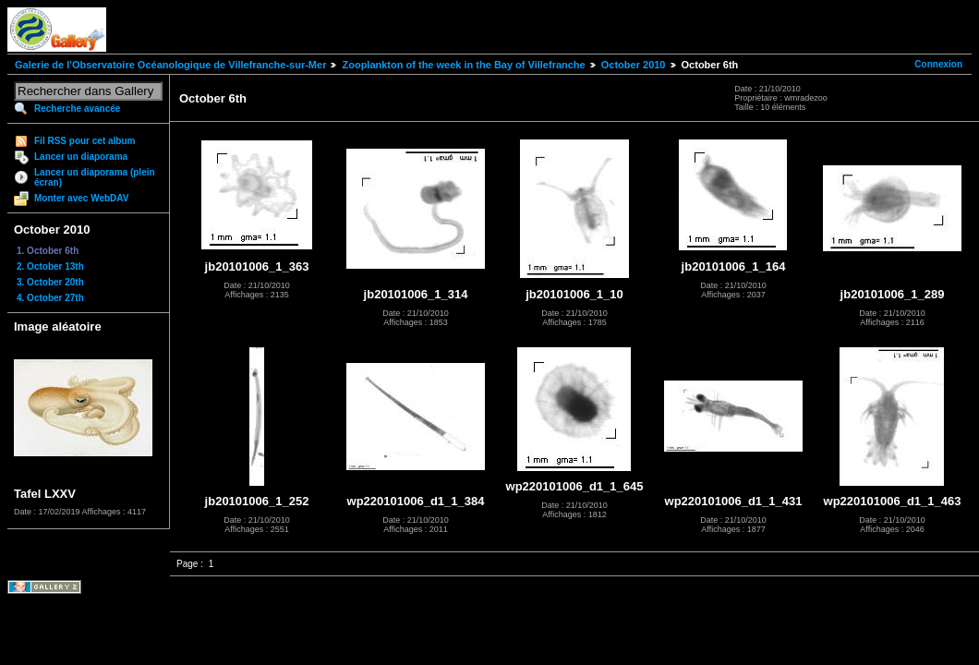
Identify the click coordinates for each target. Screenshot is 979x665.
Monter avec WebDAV (81, 198)
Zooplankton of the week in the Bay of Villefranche (463, 64)
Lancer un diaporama (80, 156)
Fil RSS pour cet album (84, 141)
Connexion (938, 64)
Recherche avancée (77, 108)
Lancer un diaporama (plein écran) (94, 177)
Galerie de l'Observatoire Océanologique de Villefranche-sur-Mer (170, 64)
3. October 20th (50, 282)
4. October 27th (50, 298)
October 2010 (633, 64)
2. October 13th (50, 266)
